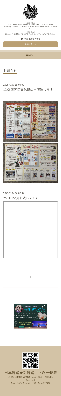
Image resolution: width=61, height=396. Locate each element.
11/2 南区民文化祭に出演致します (28, 89)
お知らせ (10, 71)
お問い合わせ (30, 44)
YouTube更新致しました (21, 197)
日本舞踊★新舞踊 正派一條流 (32, 372)
